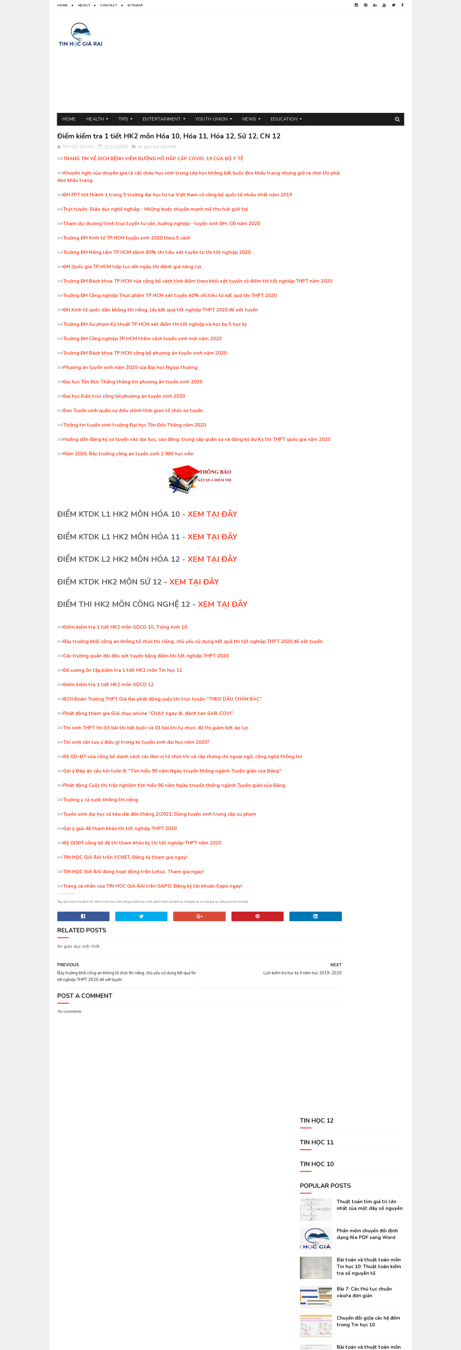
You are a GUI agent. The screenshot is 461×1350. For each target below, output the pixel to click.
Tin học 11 (306, 1242)
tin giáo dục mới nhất (157, 159)
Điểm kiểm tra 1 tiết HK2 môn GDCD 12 (108, 726)
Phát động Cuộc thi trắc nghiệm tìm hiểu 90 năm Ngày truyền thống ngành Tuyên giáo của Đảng (174, 833)
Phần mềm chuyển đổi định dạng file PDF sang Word (367, 246)
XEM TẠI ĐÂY (212, 548)
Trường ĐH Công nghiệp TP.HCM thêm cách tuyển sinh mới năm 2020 (142, 365)
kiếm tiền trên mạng (315, 1264)
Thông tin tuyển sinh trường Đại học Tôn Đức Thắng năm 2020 (134, 452)
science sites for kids (318, 1287)
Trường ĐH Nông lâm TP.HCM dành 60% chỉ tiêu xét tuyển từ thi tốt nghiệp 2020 (157, 272)
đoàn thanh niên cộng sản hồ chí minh (334, 1208)
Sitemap (135, 5)
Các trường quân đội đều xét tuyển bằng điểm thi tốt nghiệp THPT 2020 (146, 697)
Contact (108, 5)
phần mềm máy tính (370, 1242)
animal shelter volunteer (357, 1276)
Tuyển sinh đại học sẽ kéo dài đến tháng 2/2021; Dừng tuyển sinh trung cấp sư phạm (159, 862)
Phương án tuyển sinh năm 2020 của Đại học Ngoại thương (130, 394)
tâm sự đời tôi (310, 1231)
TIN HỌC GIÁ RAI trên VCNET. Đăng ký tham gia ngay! (125, 905)
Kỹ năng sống (309, 1276)
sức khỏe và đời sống (361, 1220)
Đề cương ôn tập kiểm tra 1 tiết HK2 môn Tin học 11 (122, 711)
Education (284, 119)
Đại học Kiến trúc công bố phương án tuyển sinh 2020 (124, 423)
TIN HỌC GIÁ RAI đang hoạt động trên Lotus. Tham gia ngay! (133, 920)
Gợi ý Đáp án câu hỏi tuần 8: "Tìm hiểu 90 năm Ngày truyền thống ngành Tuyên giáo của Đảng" (172, 819)
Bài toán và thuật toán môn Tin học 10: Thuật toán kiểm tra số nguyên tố (369, 279)
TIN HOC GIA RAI (71, 1342)
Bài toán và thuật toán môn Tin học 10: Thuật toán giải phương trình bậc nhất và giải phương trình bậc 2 (369, 370)
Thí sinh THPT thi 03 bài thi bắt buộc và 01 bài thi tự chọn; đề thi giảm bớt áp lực (155, 769)
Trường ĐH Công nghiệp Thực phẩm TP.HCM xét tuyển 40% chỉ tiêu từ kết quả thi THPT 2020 (170, 322)
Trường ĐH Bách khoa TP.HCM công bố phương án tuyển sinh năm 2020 (145, 380)
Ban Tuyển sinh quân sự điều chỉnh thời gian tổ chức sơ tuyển (133, 437)
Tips (123, 119)
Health (95, 119)
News (249, 119)
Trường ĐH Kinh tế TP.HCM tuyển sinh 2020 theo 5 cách (126, 257)
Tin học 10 (334, 1242)
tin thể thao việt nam (353, 1231)
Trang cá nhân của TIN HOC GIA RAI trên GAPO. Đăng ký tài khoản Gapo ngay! (152, 934)
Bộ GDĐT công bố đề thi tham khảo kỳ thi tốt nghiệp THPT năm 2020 (142, 891)
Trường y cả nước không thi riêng (100, 848)
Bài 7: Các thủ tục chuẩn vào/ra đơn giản (364, 304)
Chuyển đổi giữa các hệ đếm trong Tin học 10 (368, 334)
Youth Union (211, 119)
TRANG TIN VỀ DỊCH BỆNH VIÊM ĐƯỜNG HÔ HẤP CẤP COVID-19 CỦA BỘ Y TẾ (153, 171)
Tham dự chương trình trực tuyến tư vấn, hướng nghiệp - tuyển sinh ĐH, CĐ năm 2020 (161, 243)
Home (62, 5)
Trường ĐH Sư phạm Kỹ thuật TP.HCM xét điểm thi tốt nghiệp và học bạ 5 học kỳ (155, 351)
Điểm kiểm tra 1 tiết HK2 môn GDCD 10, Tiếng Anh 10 (125, 661)
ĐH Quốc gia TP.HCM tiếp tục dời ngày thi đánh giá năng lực (132, 286)
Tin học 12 (371, 1253)
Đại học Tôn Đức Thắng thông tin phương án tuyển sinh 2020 (132, 408)
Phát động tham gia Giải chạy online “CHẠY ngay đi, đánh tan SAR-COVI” (148, 754)
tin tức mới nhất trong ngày (324, 1253)
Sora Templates (125, 1342)
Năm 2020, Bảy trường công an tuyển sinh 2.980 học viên (128, 487)
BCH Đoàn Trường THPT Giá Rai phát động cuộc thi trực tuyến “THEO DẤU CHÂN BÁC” (162, 740)
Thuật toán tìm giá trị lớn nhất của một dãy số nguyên (370, 217)
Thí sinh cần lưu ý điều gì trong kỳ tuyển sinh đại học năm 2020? (136, 783)
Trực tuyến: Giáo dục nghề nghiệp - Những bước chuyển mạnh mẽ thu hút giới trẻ (155, 228)
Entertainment (162, 119)
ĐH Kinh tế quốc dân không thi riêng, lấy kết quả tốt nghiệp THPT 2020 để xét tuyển (160, 337)
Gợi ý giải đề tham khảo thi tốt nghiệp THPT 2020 (120, 877)
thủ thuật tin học (314, 1220)
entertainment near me (365, 1264)
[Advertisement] (287, 61)
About (84, 5)
